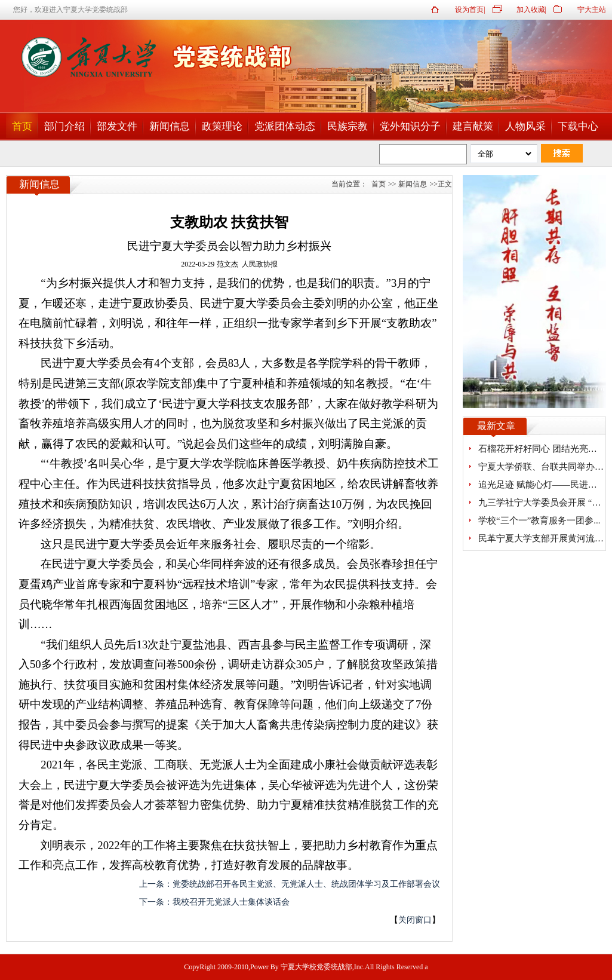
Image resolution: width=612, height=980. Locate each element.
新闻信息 (169, 126)
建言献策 (473, 126)
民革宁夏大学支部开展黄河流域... (544, 538)
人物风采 (525, 126)
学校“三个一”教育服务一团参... (539, 520)
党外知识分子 (410, 126)
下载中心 (578, 126)
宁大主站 (591, 9)
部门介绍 (64, 126)
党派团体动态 (284, 126)
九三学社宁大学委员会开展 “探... (543, 502)
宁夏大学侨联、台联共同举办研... (544, 466)
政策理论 (222, 126)
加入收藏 (530, 9)
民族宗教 (347, 126)
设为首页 (469, 9)
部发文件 (117, 126)
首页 (22, 126)
